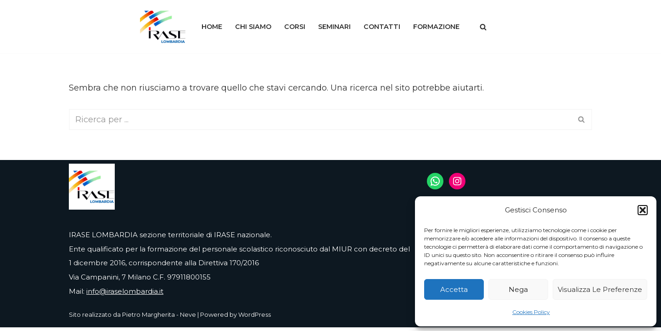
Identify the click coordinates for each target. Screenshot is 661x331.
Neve (188, 318)
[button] (642, 210)
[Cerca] (483, 26)
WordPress (254, 318)
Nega (518, 289)
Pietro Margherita (148, 318)
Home (212, 27)
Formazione (436, 27)
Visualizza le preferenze (600, 289)
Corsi (294, 27)
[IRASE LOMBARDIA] (163, 27)
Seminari (334, 27)
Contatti (382, 27)
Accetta (454, 289)
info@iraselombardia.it (124, 295)
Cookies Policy (531, 311)
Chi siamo (253, 27)
